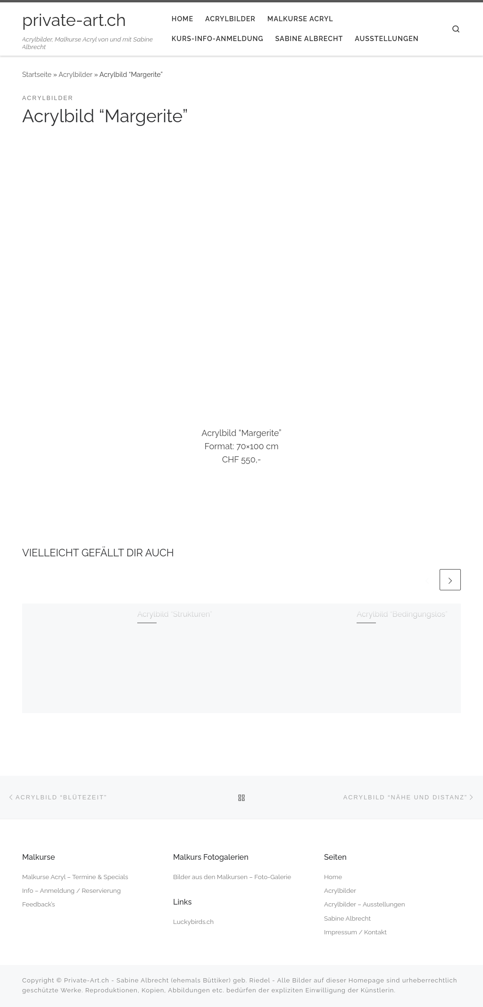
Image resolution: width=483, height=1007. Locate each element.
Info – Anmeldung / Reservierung (71, 890)
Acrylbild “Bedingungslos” (402, 614)
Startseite (36, 74)
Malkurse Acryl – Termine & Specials (75, 877)
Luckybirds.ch (193, 921)
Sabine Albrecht (347, 918)
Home (333, 877)
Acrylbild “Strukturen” (174, 614)
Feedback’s (38, 904)
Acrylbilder (75, 74)
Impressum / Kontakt (355, 932)
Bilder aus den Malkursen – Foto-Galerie (232, 877)
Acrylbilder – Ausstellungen (364, 904)
